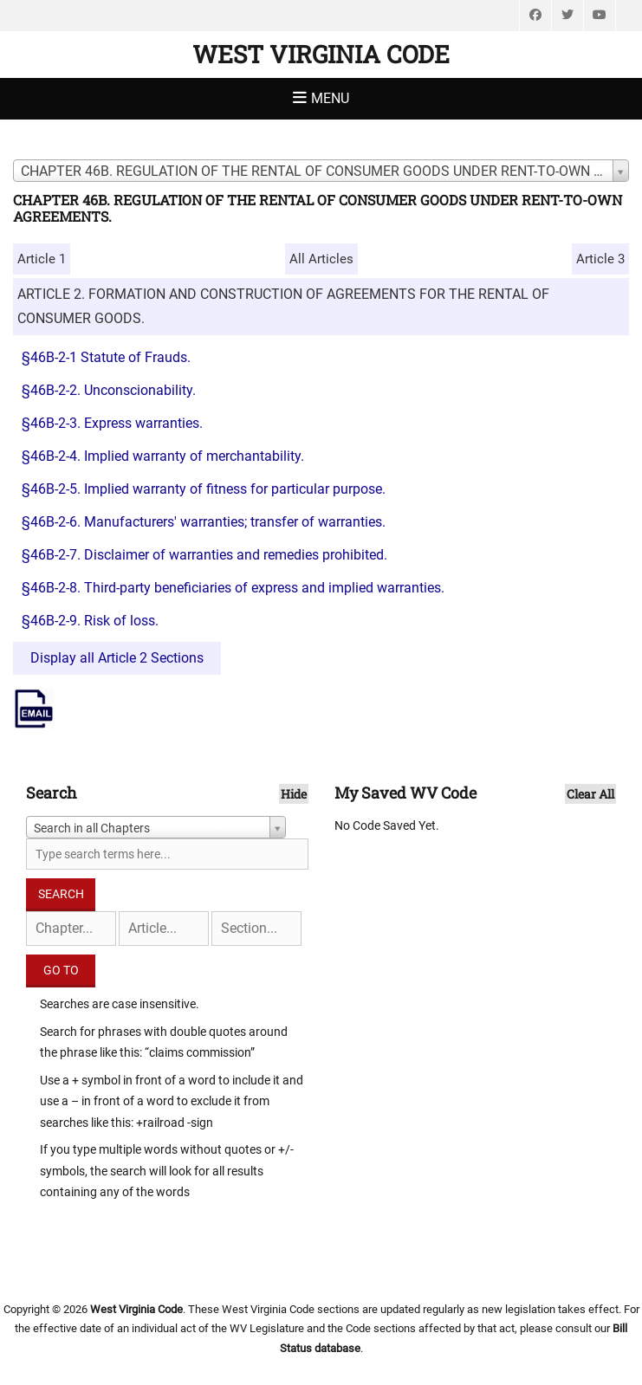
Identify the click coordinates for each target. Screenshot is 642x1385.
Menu (330, 98)
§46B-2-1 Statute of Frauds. (106, 357)
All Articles (321, 259)
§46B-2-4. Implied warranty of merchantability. (163, 456)
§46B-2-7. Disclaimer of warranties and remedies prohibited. (204, 555)
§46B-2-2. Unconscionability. (109, 390)
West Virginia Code (321, 54)
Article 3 (600, 259)
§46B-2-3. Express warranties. (112, 423)
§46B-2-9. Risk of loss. (90, 620)
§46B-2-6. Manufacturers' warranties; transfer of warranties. (204, 522)
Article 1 (41, 259)
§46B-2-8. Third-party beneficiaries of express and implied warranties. (233, 587)
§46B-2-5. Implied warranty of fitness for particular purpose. (204, 489)
